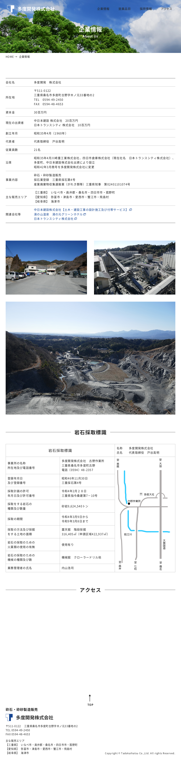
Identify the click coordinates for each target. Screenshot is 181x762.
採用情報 (148, 9)
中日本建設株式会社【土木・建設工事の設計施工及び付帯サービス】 (81, 209)
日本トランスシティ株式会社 (54, 218)
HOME (10, 57)
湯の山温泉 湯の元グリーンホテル (58, 214)
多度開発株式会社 (31, 9)
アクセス (167, 9)
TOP (90, 705)
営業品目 (128, 9)
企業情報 (109, 9)
